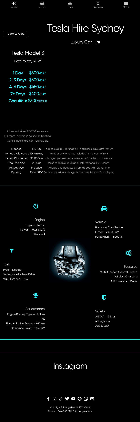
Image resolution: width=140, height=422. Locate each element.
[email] (92, 399)
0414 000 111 (64, 411)
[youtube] (73, 399)
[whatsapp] (86, 399)
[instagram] (54, 399)
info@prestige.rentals (81, 411)
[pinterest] (79, 399)
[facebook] (48, 399)
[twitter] (67, 399)
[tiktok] (61, 399)
